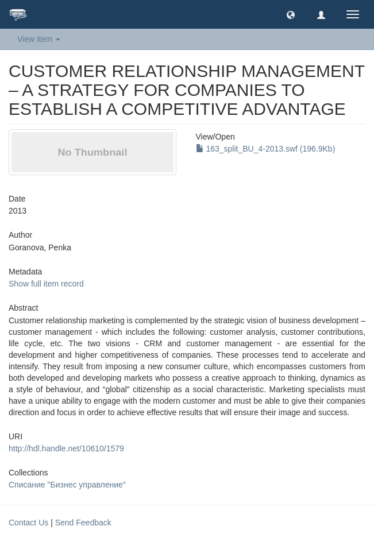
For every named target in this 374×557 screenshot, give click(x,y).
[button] (290, 14)
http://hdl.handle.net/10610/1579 (66, 448)
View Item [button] (38, 39)
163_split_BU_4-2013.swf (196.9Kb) (266, 148)
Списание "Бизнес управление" (67, 484)
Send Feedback (83, 522)
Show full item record (46, 283)
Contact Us (28, 522)
